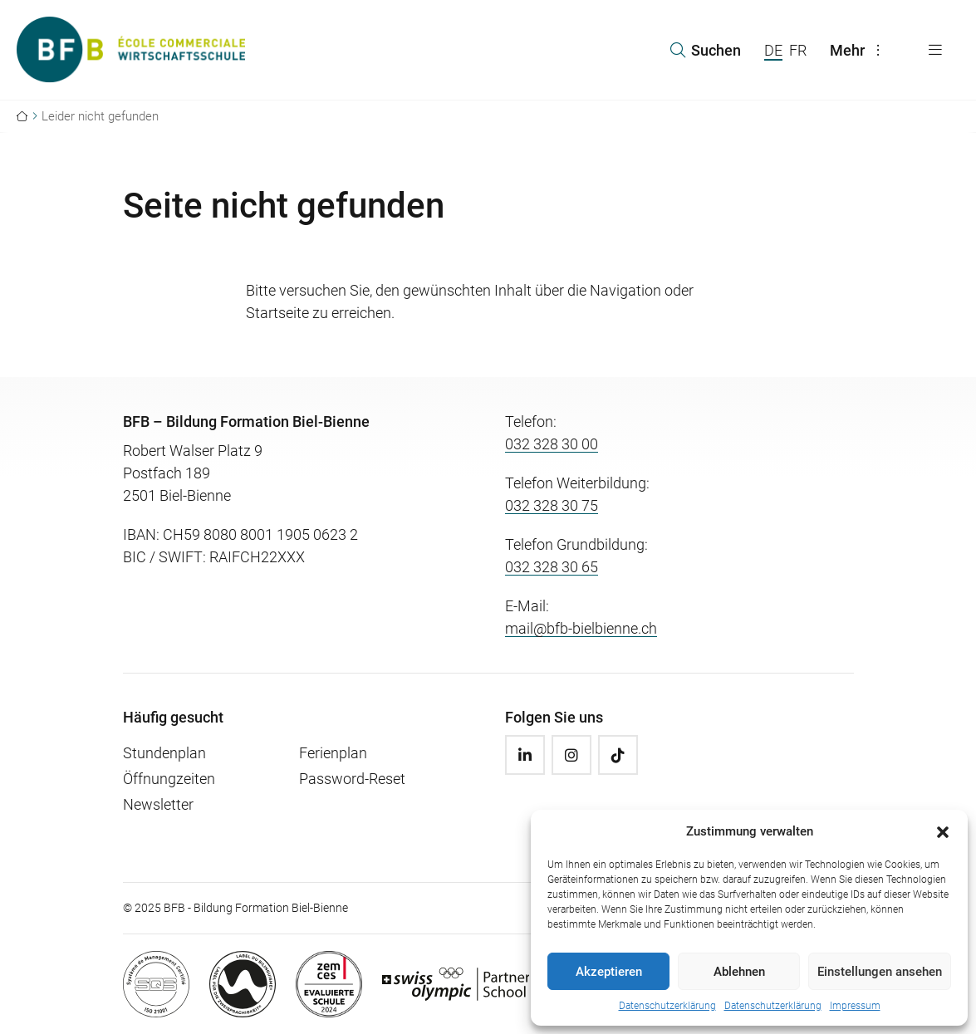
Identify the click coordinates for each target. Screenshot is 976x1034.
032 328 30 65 (551, 567)
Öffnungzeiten (169, 778)
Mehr (859, 50)
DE (773, 50)
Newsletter (158, 804)
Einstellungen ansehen (879, 971)
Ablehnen (739, 971)
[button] (942, 831)
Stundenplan (164, 753)
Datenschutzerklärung (667, 1006)
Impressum (855, 1006)
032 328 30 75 (551, 505)
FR (798, 50)
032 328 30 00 (551, 444)
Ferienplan (333, 753)
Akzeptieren (609, 971)
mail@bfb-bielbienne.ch (581, 628)
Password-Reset (352, 778)
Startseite (277, 312)
